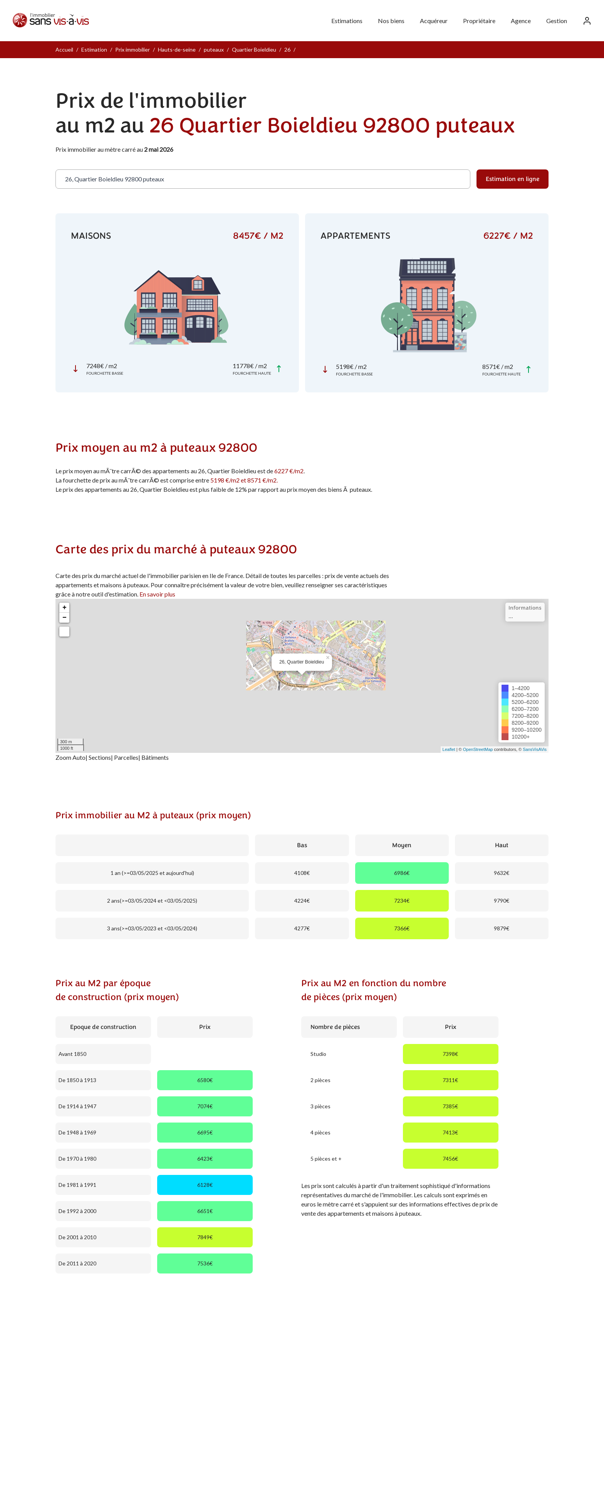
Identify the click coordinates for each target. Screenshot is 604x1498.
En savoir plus (157, 594)
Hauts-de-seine (177, 49)
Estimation (94, 49)
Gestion (556, 20)
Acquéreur (434, 20)
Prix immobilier (132, 49)
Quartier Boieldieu (254, 49)
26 (287, 49)
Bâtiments (155, 757)
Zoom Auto (70, 757)
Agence (521, 20)
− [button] (64, 617)
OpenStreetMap (478, 749)
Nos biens (391, 20)
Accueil (64, 49)
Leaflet (449, 749)
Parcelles (126, 757)
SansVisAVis (535, 749)
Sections (100, 757)
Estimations (346, 20)
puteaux (214, 49)
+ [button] (64, 607)
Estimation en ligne (512, 179)
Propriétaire (479, 20)
